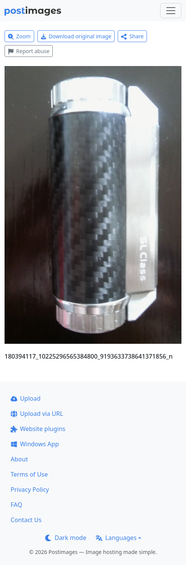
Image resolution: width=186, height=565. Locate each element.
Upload (26, 398)
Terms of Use (29, 474)
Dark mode (65, 538)
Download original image (76, 36)
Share (132, 36)
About (19, 459)
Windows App (35, 444)
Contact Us (26, 520)
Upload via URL (37, 413)
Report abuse (28, 51)
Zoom (19, 36)
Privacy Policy (30, 489)
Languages (116, 538)
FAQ (16, 504)
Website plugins (38, 429)
